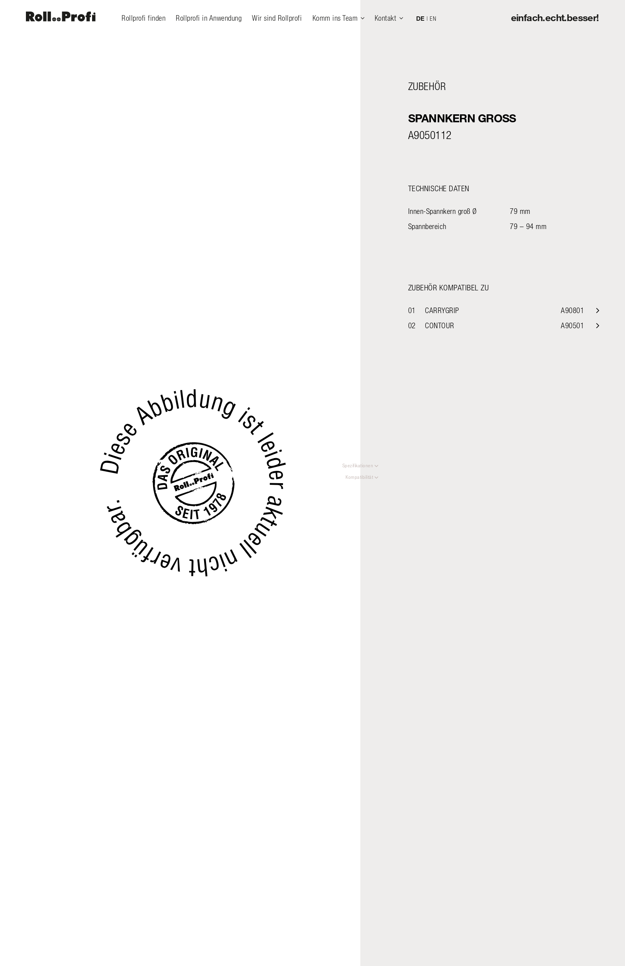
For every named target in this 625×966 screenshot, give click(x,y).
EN (433, 18)
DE (420, 18)
